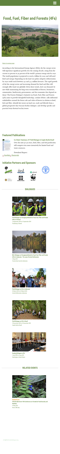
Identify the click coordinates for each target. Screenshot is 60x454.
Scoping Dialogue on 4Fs (18, 353)
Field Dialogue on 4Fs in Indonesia (21, 289)
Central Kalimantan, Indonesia (19, 293)
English (7, 155)
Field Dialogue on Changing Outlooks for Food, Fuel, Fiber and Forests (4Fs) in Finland (30, 218)
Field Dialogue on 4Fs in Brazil (20, 321)
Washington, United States (18, 357)
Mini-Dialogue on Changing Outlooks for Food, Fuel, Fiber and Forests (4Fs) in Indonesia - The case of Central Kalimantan (30, 256)
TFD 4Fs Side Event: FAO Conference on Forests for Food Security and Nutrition (30, 402)
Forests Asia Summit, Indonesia (19, 261)
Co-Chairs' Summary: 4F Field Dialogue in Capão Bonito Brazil (34, 139)
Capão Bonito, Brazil (17, 325)
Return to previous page (8, 63)
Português (15, 155)
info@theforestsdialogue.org (10, 440)
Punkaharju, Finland (17, 223)
